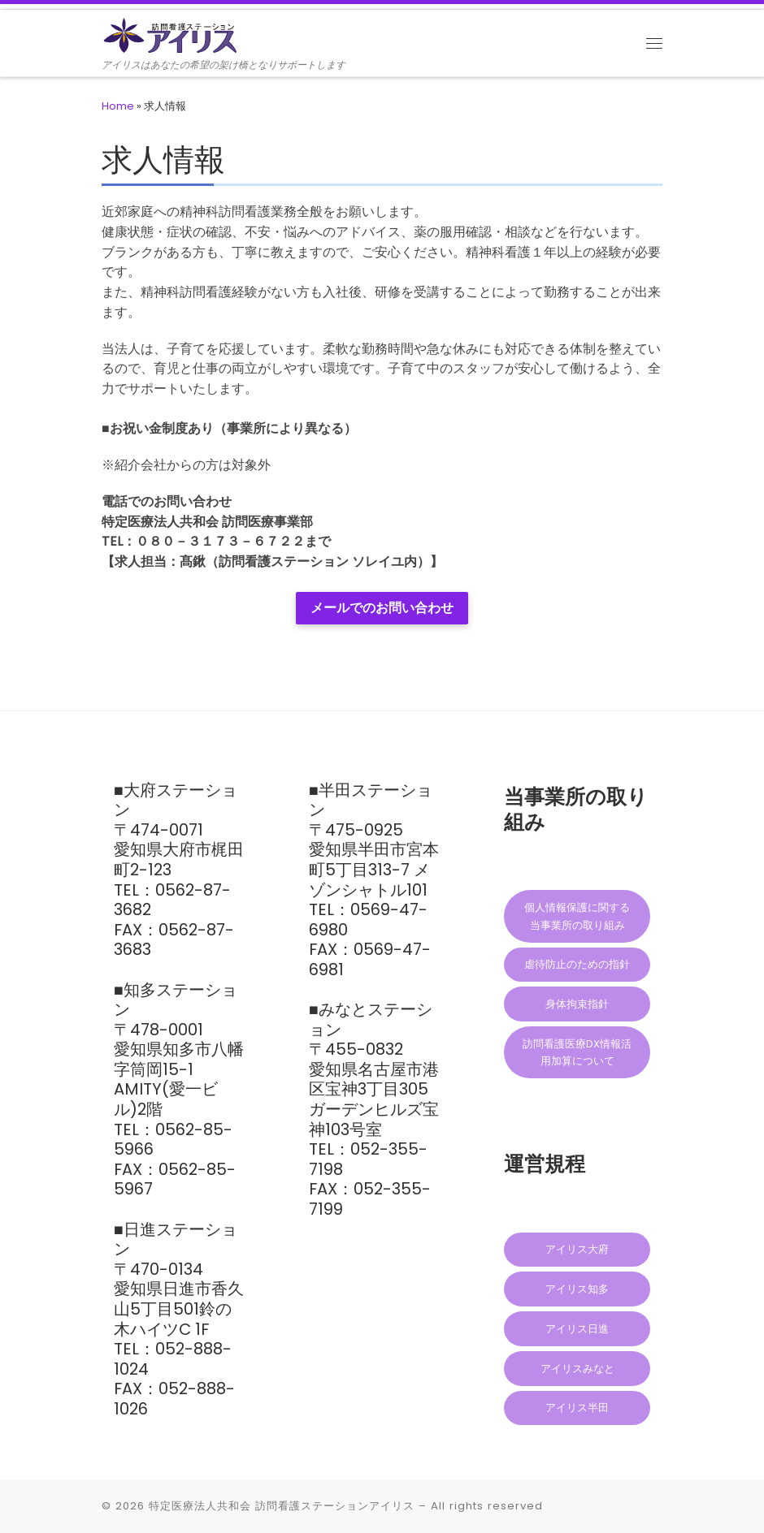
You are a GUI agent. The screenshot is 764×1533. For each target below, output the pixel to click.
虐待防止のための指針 (577, 964)
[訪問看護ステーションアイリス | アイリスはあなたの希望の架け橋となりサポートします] (175, 34)
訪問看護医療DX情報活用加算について (577, 1052)
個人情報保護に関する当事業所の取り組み (577, 916)
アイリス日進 (577, 1329)
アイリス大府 (577, 1249)
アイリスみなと (577, 1368)
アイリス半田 (577, 1407)
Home (118, 106)
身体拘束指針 (577, 1004)
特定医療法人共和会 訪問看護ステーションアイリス (282, 1506)
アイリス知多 (577, 1289)
